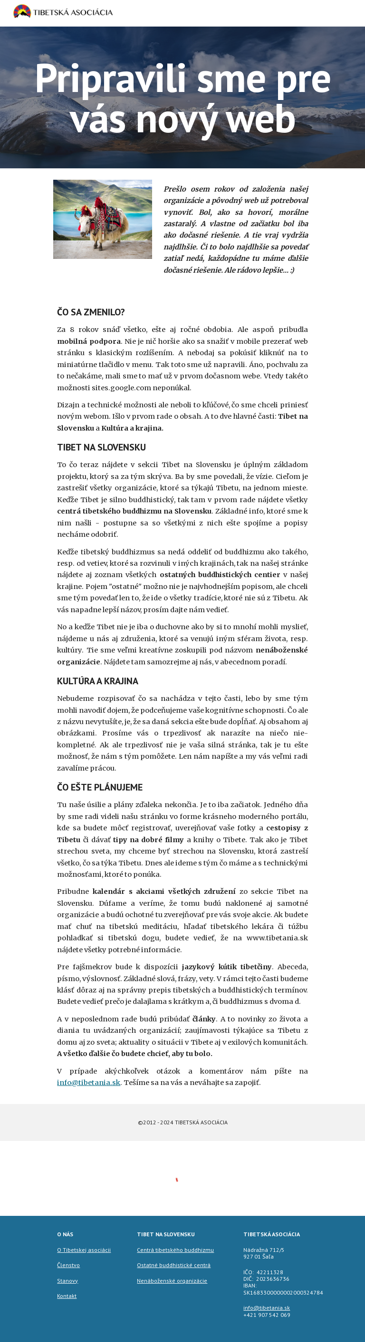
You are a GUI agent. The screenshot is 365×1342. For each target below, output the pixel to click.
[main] (182, 97)
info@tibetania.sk (88, 1082)
